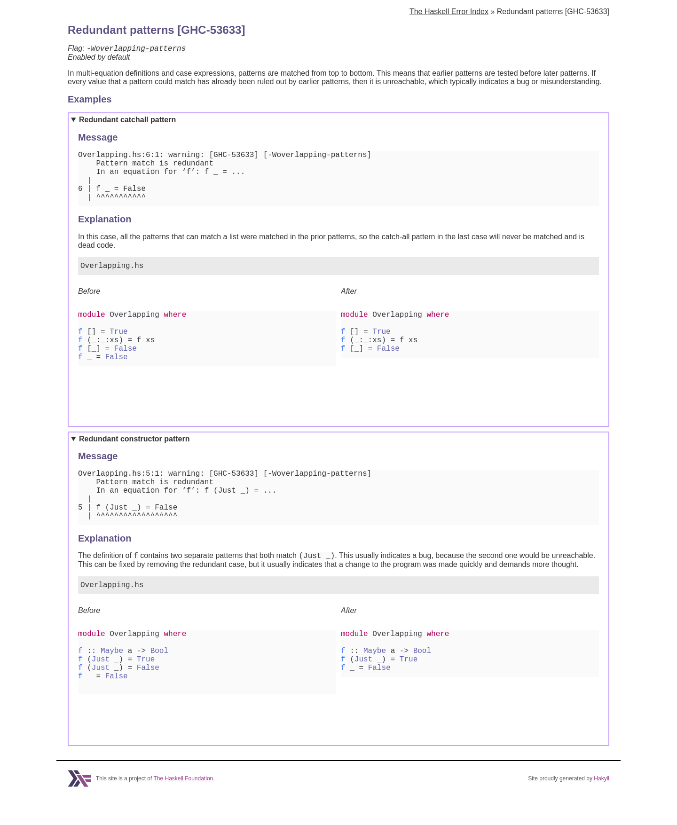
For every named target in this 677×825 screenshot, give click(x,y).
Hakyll (601, 807)
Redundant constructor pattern (134, 453)
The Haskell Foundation (183, 807)
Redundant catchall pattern (127, 121)
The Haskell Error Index (448, 12)
